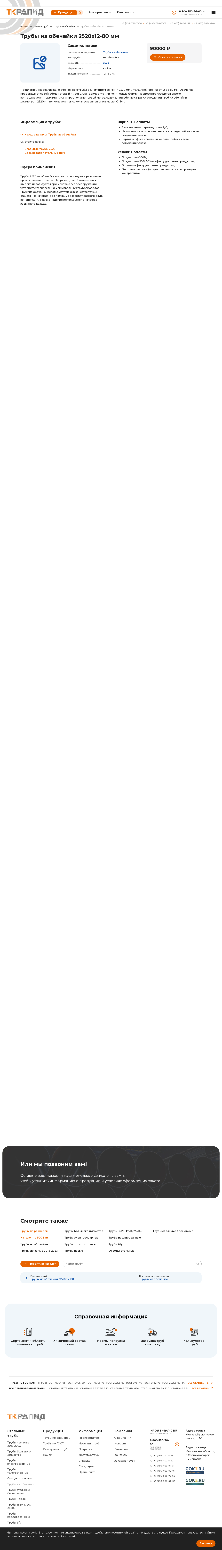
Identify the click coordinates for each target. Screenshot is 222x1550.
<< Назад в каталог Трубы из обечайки (48, 134)
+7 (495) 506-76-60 (164, 1476)
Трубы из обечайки (62, 26)
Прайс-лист (87, 1472)
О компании (122, 1437)
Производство (89, 1437)
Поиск (47, 1455)
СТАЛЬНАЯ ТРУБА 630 (124, 1388)
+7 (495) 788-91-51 (156, 23)
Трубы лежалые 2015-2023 (39, 1250)
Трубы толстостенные (80, 1244)
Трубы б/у (115, 1244)
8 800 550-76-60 (190, 11)
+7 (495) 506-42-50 (164, 1481)
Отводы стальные (122, 1250)
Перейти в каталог (40, 1263)
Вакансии (121, 1449)
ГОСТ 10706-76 (95, 1382)
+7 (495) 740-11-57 (180, 23)
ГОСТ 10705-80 (76, 1382)
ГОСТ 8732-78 (152, 1382)
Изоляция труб (89, 1443)
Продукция (64, 12)
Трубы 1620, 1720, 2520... (125, 1231)
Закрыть (206, 1543)
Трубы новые (73, 1250)
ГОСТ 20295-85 (115, 1382)
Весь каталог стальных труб (44, 152)
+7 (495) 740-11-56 (132, 23)
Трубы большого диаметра (83, 1231)
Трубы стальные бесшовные (173, 1231)
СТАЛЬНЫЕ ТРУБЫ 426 (63, 1388)
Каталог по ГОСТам (34, 1237)
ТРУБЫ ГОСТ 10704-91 (51, 1382)
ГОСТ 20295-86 (171, 1382)
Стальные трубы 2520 (40, 149)
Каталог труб (39, 26)
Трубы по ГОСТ (53, 1443)
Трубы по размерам (34, 1231)
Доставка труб (89, 1455)
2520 (106, 62)
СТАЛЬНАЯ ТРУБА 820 (185, 1388)
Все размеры (202, 1388)
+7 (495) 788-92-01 (204, 23)
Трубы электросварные (81, 1237)
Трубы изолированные (125, 1237)
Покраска (85, 1449)
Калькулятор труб (55, 1449)
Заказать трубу (124, 1460)
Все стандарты (200, 1383)
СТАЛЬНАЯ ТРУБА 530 (94, 1388)
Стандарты (86, 1466)
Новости (120, 1443)
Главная (24, 26)
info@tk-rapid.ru (163, 1430)
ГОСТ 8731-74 (134, 1382)
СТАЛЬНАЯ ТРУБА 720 (155, 1388)
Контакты (120, 1455)
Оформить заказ (167, 57)
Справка (84, 1460)
